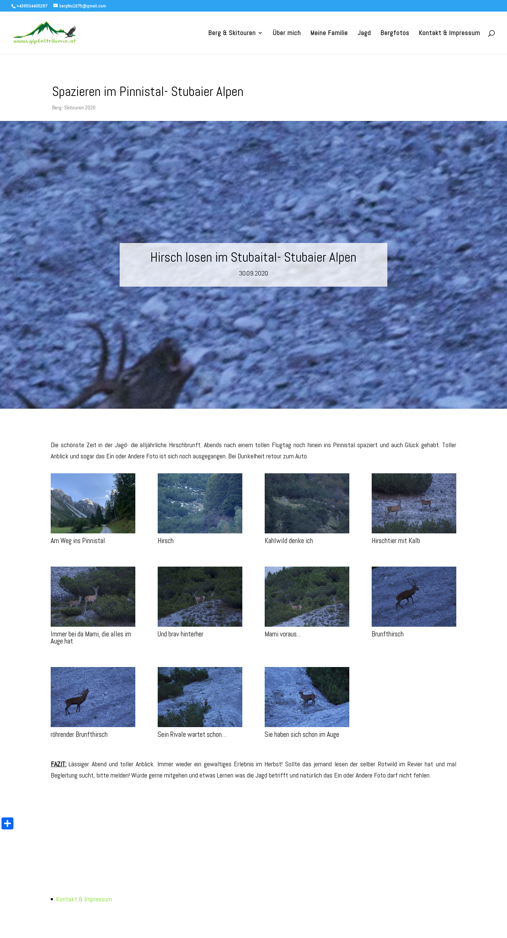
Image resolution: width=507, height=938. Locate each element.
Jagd (364, 33)
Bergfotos (395, 33)
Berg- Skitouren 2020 (73, 107)
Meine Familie (329, 33)
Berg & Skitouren (232, 33)
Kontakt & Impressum (449, 33)
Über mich (287, 33)
